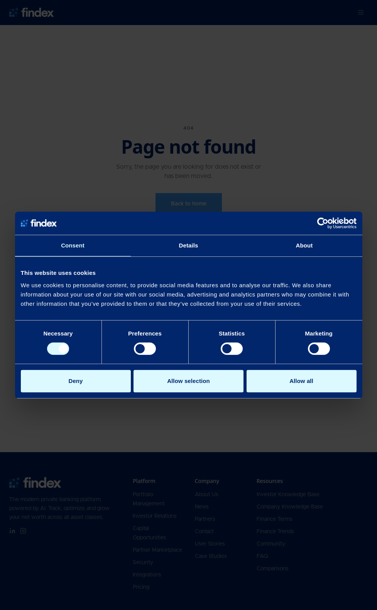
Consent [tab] (73, 245)
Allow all (301, 381)
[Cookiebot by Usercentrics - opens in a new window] (323, 223)
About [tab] (304, 245)
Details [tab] (188, 245)
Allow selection (188, 381)
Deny (75, 381)
